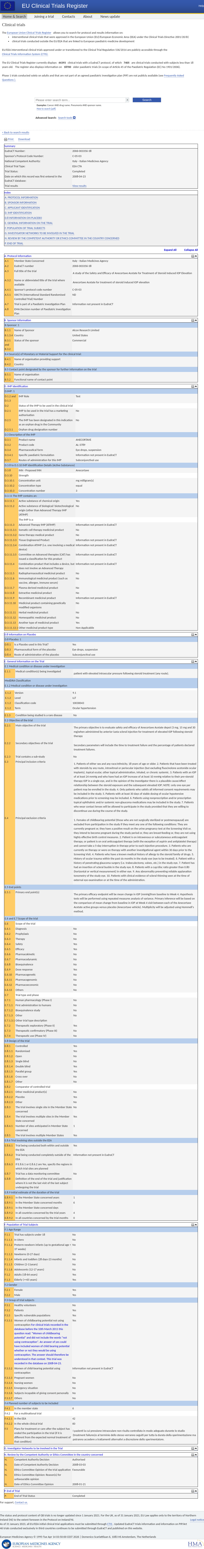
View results (79, 186)
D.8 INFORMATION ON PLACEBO (23, 218)
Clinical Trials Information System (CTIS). (25, 54)
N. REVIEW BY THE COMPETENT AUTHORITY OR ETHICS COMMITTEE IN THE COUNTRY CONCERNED (62, 238)
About (87, 16)
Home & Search (14, 16)
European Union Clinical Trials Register (29, 32)
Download (24, 139)
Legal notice (197, 1519)
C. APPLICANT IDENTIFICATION (22, 207)
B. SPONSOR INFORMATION (21, 202)
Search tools (65, 117)
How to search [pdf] (46, 108)
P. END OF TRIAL (14, 243)
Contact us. (21, 1502)
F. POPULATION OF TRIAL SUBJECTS (25, 228)
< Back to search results (15, 132)
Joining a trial (44, 16)
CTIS (110, 1524)
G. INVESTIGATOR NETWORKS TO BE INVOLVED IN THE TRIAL (39, 233)
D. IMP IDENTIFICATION (18, 213)
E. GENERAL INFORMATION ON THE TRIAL (29, 223)
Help (201, 6)
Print (9, 139)
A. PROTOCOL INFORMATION (21, 197)
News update (110, 16)
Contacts (68, 16)
